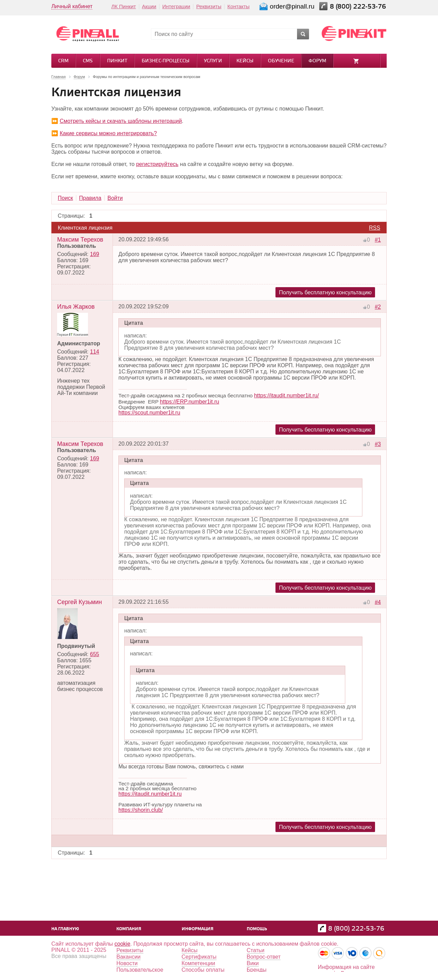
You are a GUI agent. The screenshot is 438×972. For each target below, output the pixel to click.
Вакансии (128, 957)
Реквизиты (208, 6)
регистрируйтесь (157, 164)
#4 (378, 602)
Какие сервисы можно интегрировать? (108, 133)
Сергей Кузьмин (79, 602)
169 (94, 254)
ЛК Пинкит (123, 6)
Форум (317, 61)
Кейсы (245, 61)
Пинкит (117, 61)
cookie (122, 944)
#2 (378, 307)
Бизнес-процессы (166, 61)
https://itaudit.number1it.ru (150, 794)
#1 (378, 240)
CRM (63, 61)
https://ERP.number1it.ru (189, 402)
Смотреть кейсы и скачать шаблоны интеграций (121, 121)
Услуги (213, 61)
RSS (374, 228)
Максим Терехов (80, 239)
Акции (149, 6)
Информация (198, 929)
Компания (128, 929)
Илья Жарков (76, 306)
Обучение (281, 61)
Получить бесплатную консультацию (325, 292)
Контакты (239, 6)
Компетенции (198, 963)
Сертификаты (199, 957)
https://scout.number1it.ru (149, 412)
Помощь (257, 929)
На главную (65, 929)
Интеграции (176, 6)
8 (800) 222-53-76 (359, 7)
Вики (253, 963)
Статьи (256, 950)
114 (94, 352)
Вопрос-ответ (264, 957)
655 (94, 654)
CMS (88, 61)
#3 (378, 444)
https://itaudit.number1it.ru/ (286, 395)
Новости (127, 963)
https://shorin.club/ (140, 810)
